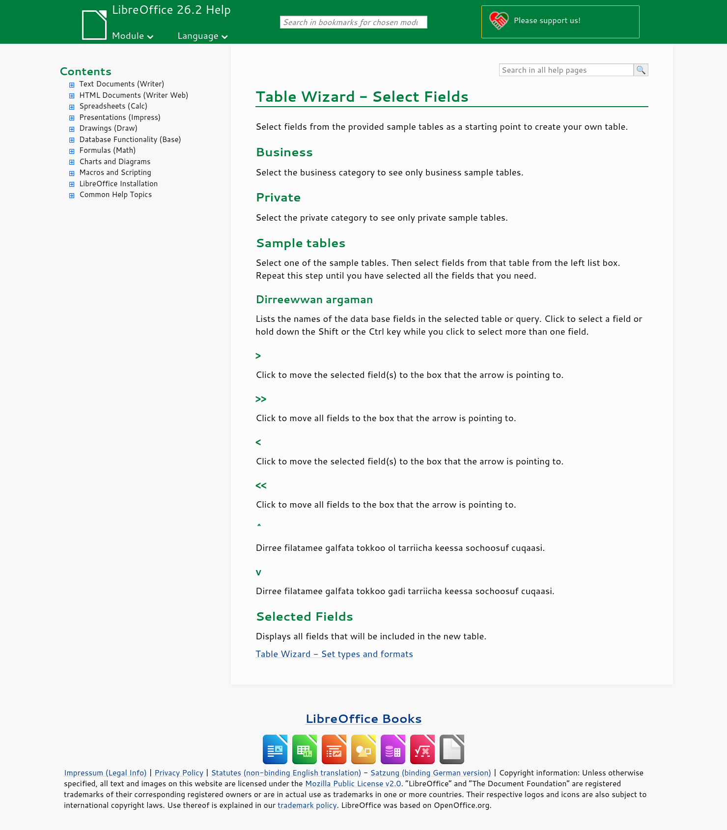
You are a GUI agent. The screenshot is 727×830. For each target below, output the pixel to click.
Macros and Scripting (115, 172)
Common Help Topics (115, 194)
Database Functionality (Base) (130, 139)
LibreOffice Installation (118, 183)
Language (198, 35)
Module (128, 35)
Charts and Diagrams (114, 161)
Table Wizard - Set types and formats (334, 653)
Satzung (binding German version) (431, 772)
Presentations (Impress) (120, 117)
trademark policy (307, 805)
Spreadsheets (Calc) (113, 106)
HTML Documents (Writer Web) (134, 95)
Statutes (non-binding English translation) (286, 772)
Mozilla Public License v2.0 (353, 783)
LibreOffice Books (363, 718)
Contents (85, 71)
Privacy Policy (178, 772)
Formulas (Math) (107, 150)
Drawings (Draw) (108, 128)
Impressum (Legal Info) (105, 772)
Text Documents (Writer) (122, 84)
